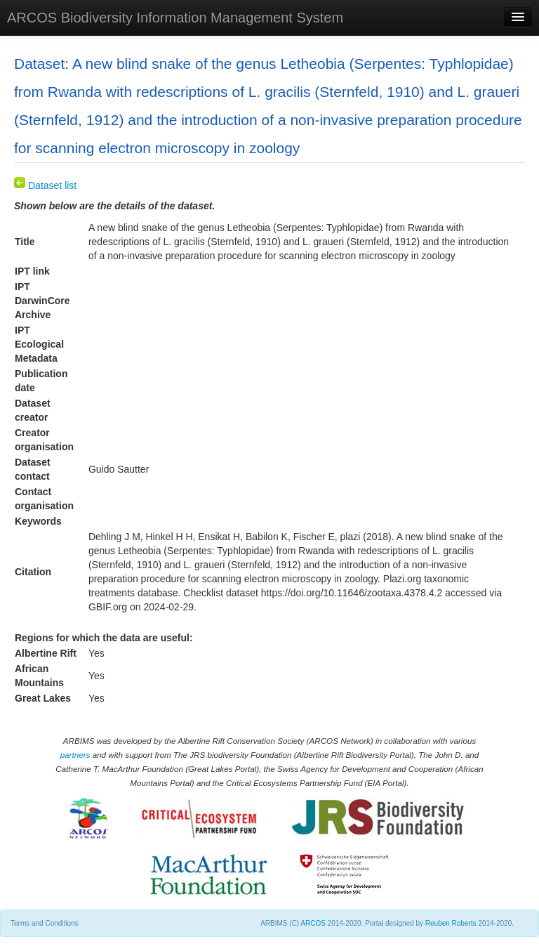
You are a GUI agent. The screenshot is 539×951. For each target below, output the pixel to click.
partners (75, 754)
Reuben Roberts (451, 923)
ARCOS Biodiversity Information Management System (175, 17)
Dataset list (45, 185)
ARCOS (313, 923)
